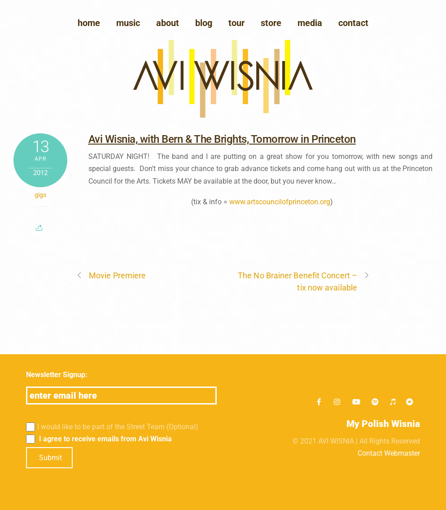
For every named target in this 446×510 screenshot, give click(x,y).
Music (128, 23)
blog (203, 23)
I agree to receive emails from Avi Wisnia (99, 439)
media (309, 23)
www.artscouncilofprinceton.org (279, 202)
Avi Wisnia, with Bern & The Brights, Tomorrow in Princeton (222, 139)
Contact (353, 23)
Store (271, 23)
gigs (40, 194)
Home (89, 23)
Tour (236, 23)
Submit (50, 457)
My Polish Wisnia (383, 423)
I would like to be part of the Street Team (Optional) (112, 427)
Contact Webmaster (389, 453)
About (167, 23)
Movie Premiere (111, 275)
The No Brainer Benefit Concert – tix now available (304, 280)
